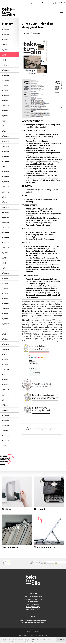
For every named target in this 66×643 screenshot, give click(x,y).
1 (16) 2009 (5, 369)
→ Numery (26, 33)
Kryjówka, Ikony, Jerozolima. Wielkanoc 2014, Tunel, (42, 219)
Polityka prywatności (39, 635)
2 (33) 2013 (5, 283)
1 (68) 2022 (5, 105)
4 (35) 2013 (5, 273)
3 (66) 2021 (5, 116)
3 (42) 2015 (5, 237)
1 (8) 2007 (5, 410)
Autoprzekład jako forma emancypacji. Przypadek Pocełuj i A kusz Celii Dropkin (43, 281)
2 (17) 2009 (5, 364)
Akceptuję (60, 639)
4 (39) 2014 (5, 253)
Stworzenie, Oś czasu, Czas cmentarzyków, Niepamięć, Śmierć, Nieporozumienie (43, 260)
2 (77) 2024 (5, 60)
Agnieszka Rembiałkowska (38, 225)
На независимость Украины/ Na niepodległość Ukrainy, (39, 211)
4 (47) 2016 (5, 212)
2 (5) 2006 (5, 425)
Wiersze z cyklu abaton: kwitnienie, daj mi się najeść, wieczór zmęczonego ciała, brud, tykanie (43, 268)
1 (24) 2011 (5, 329)
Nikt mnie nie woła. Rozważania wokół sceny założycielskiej (42, 136)
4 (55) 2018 (5, 171)
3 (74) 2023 (5, 75)
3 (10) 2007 (5, 400)
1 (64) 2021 (5, 126)
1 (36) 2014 (5, 268)
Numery (7, 23)
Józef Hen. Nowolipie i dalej (43, 125)
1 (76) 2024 (5, 65)
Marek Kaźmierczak (49, 157)
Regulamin (23, 635)
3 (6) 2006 (5, 420)
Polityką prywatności (36, 639)
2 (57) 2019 (5, 161)
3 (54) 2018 (5, 177)
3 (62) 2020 (5, 136)
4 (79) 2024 (5, 50)
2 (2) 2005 (5, 440)
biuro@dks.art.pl (33, 606)
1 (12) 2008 (5, 390)
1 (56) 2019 (5, 166)
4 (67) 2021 (5, 111)
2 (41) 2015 (5, 242)
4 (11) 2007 (5, 395)
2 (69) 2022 (5, 100)
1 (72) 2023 (5, 85)
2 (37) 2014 (5, 263)
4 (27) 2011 (5, 314)
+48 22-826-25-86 (33, 609)
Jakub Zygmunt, (33, 279)
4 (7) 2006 (5, 415)
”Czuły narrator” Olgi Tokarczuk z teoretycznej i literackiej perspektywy (43, 295)
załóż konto (61, 3)
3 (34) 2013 (5, 278)
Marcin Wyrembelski (35, 134)
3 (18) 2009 (5, 359)
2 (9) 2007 (5, 405)
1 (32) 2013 (5, 288)
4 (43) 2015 (5, 232)
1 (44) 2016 (5, 227)
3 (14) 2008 (5, 379)
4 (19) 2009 (5, 354)
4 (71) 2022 (5, 90)
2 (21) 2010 (5, 344)
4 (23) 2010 (5, 334)
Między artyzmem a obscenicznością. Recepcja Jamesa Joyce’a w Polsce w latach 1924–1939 (42, 288)
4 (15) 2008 (5, 374)
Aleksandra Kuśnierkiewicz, (38, 265)
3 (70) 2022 (5, 95)
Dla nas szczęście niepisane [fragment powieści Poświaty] (41, 234)
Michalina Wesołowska (36, 175)
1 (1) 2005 (5, 445)
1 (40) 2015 (5, 248)
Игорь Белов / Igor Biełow (37, 209)
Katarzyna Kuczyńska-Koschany (40, 150)
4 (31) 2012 (5, 293)
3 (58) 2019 (5, 156)
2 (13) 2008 (5, 385)
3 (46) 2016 (5, 217)
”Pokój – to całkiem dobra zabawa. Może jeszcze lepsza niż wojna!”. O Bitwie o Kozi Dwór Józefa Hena (43, 179)
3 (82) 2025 (5, 34)
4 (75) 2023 (5, 70)
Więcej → (33, 641)
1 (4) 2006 (5, 430)
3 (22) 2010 (5, 339)
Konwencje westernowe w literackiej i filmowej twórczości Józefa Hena (42, 170)
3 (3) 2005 (5, 435)
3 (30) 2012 (5, 298)
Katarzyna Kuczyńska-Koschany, (40, 124)
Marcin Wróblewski (34, 258)
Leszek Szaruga (33, 190)
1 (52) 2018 (5, 187)
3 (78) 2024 (5, 55)
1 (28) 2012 (5, 308)
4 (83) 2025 (5, 29)
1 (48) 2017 (5, 207)
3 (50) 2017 (5, 197)
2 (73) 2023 (5, 80)
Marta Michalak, (33, 232)
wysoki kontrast (36, 3)
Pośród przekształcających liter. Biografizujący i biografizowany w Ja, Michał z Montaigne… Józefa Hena (43, 144)
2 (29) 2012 (5, 303)
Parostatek (49, 239)
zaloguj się (50, 3)
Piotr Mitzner (32, 246)
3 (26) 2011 (5, 319)
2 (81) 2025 (5, 39)
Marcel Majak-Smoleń (35, 168)
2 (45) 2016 (5, 222)
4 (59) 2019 (5, 151)
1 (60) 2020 (5, 146)
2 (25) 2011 (5, 324)
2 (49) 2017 (5, 202)
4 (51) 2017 (5, 192)
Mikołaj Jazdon (32, 157)
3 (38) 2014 (5, 258)
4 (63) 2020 (5, 131)
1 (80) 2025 (5, 45)
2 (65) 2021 (5, 121)
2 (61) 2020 (5, 141)
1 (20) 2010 (5, 349)
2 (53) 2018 (5, 182)
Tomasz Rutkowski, (34, 239)
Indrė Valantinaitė (34, 218)
